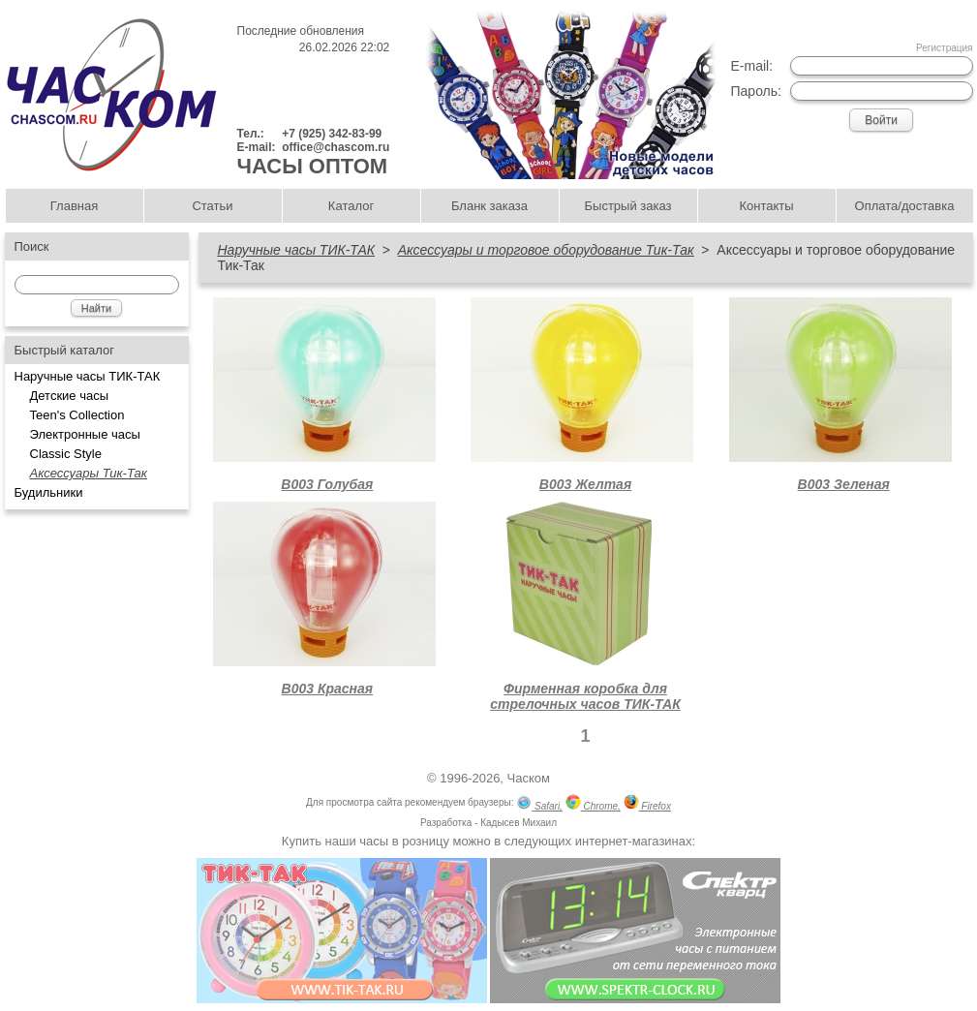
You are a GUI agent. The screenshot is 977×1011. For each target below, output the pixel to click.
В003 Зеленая (844, 484)
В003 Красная (328, 688)
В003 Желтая (585, 484)
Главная (74, 206)
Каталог (351, 206)
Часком (528, 778)
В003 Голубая (327, 484)
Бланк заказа (489, 206)
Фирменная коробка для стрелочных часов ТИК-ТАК (585, 696)
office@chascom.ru (335, 147)
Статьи (212, 206)
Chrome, (593, 804)
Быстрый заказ (628, 206)
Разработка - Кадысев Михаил (488, 822)
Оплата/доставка (905, 206)
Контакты (766, 206)
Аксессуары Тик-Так (88, 473)
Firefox (647, 804)
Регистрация (944, 48)
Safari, (539, 804)
